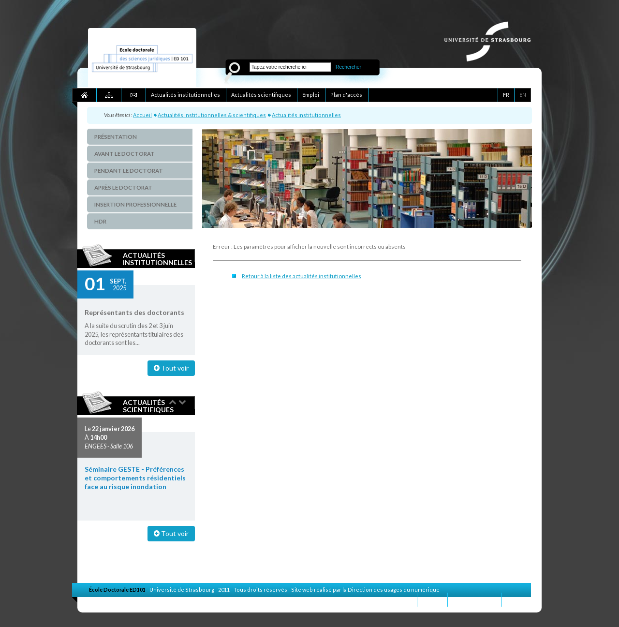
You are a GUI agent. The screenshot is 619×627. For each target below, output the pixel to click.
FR (506, 94)
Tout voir (171, 368)
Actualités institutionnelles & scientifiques (212, 115)
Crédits (516, 599)
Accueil (142, 115)
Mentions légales (475, 599)
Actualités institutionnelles (306, 115)
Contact (432, 599)
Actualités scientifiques (148, 406)
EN (522, 94)
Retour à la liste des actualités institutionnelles (301, 276)
